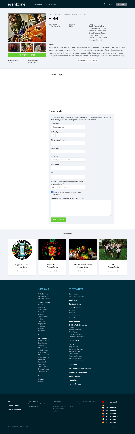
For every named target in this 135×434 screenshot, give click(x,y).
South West (93, 26)
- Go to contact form (84, 404)
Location (55, 156)
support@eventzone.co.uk (86, 401)
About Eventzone (14, 410)
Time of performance (59, 140)
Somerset (92, 31)
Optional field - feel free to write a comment (68, 198)
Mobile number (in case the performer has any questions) (67, 183)
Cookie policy (33, 401)
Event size (55, 148)
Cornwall (99, 40)
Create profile (13, 405)
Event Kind (55, 124)
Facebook (113, 427)
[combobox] (68, 160)
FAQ (9, 401)
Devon (103, 33)
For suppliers (121, 4)
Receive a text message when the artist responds (67, 193)
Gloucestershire (94, 28)
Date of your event (58, 132)
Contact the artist (27, 55)
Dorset (103, 28)
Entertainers (51, 4)
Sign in (111, 4)
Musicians (38, 4)
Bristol (71, 26)
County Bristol (101, 31)
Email (53, 172)
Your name (55, 164)
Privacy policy (33, 406)
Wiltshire (101, 26)
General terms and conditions (38, 404)
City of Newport (94, 33)
